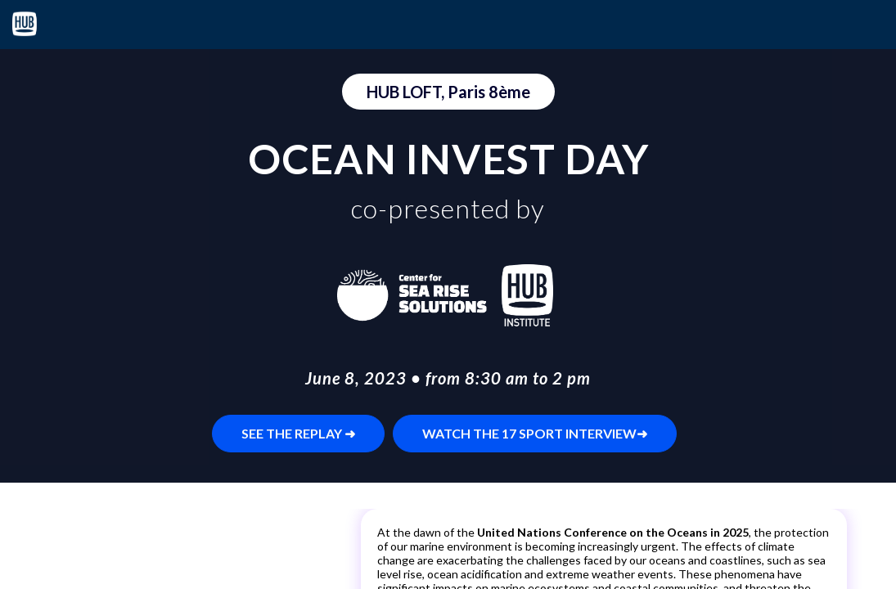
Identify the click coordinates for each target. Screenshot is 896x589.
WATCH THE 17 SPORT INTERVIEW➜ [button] (534, 433)
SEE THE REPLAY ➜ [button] (298, 433)
